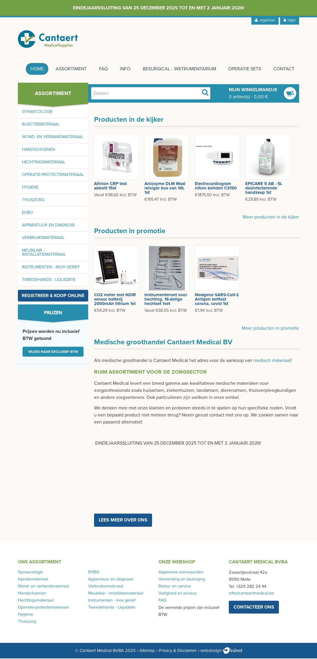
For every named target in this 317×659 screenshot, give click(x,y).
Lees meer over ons (123, 521)
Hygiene (30, 187)
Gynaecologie (37, 112)
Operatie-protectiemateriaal (53, 175)
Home (36, 69)
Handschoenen (38, 150)
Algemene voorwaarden (180, 572)
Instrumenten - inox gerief (51, 267)
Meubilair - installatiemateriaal (44, 252)
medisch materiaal (272, 361)
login (290, 20)
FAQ (102, 69)
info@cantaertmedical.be (251, 593)
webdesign (221, 651)
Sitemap (147, 651)
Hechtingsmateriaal (43, 162)
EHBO (27, 213)
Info (125, 69)
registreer (265, 20)
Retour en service (174, 586)
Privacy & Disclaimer (178, 651)
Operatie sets (244, 69)
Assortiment (70, 69)
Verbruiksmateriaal (43, 238)
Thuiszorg (33, 200)
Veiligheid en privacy (177, 593)
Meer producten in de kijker (271, 217)
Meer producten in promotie (270, 328)
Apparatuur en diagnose (48, 225)
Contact (283, 69)
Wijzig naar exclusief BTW (53, 352)
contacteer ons (254, 608)
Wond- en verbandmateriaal (52, 137)
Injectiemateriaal (40, 124)
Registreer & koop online (53, 296)
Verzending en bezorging (181, 579)
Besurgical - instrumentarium (179, 69)
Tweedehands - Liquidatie (49, 280)
